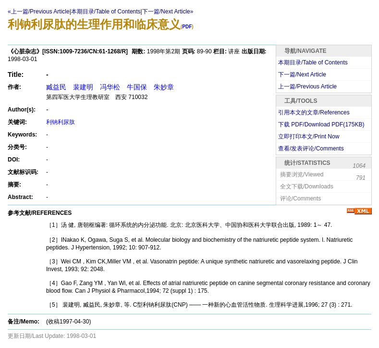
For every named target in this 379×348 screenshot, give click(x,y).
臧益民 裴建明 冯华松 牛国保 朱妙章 (110, 87)
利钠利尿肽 (60, 122)
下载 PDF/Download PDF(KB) (321, 124)
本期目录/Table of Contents (106, 11)
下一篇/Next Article (302, 74)
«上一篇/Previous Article (39, 11)
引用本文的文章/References (314, 112)
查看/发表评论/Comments (311, 148)
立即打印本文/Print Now (308, 136)
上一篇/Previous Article (307, 86)
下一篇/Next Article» (168, 11)
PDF (187, 26)
